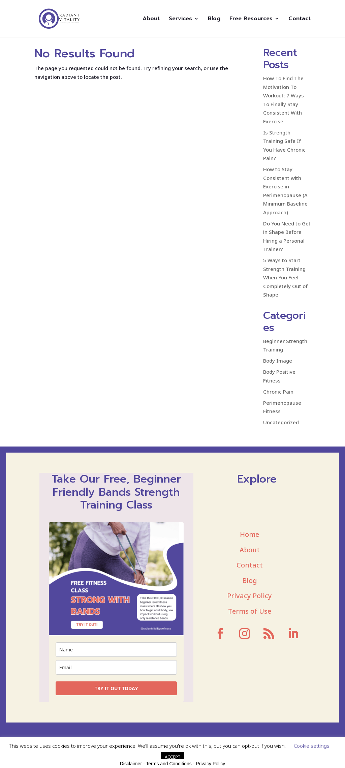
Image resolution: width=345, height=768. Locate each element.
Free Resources (251, 19)
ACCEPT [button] (172, 757)
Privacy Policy (249, 595)
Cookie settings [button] (312, 745)
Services (180, 19)
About (151, 19)
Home (249, 534)
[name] (116, 649)
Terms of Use (249, 611)
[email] (116, 667)
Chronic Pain (278, 391)
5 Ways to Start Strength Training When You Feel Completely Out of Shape (285, 277)
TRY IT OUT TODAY (116, 688)
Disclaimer (131, 763)
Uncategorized (281, 422)
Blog (214, 19)
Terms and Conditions (168, 763)
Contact (299, 19)
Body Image (277, 360)
